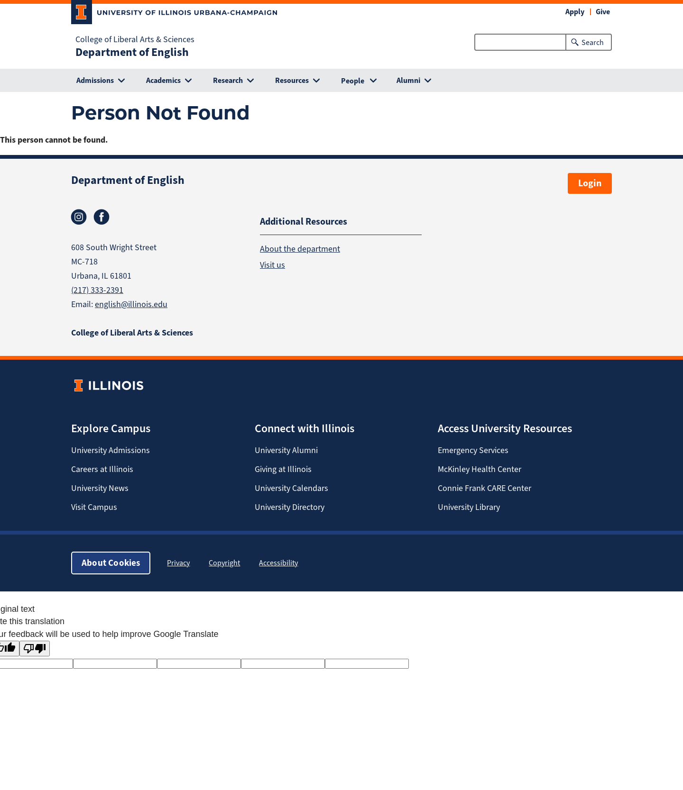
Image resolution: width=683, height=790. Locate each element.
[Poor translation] (34, 648)
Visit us (272, 264)
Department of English (132, 52)
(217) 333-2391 (97, 290)
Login (589, 183)
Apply (574, 12)
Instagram (78, 217)
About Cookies (111, 563)
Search (592, 42)
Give (603, 12)
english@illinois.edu (131, 304)
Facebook (101, 217)
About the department (300, 248)
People (352, 81)
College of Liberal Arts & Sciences (134, 39)
